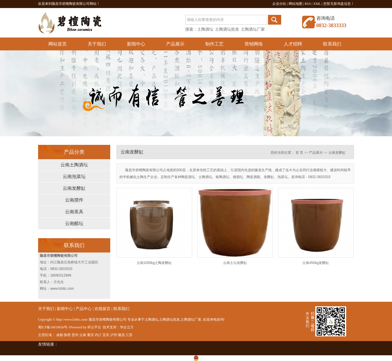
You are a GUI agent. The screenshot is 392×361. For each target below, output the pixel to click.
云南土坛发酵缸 (235, 263)
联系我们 (332, 44)
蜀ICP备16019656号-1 (54, 327)
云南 (82, 335)
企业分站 (279, 4)
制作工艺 (214, 44)
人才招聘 (293, 44)
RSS (308, 4)
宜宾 (106, 335)
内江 (98, 335)
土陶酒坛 (205, 29)
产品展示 (175, 44)
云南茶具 (74, 211)
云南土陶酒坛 (74, 164)
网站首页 (57, 44)
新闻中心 (136, 44)
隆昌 (121, 335)
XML (317, 4)
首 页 (299, 153)
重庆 (90, 335)
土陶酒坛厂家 (253, 29)
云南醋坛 (74, 223)
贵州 (75, 335)
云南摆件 (74, 200)
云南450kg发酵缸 (315, 263)
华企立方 (127, 327)
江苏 (129, 335)
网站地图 (295, 4)
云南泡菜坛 (74, 176)
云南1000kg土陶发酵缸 (154, 263)
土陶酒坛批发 (227, 29)
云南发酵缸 (74, 188)
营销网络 (254, 44)
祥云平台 (94, 327)
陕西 (67, 335)
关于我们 (97, 44)
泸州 (113, 335)
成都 (59, 335)
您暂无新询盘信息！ (338, 4)
